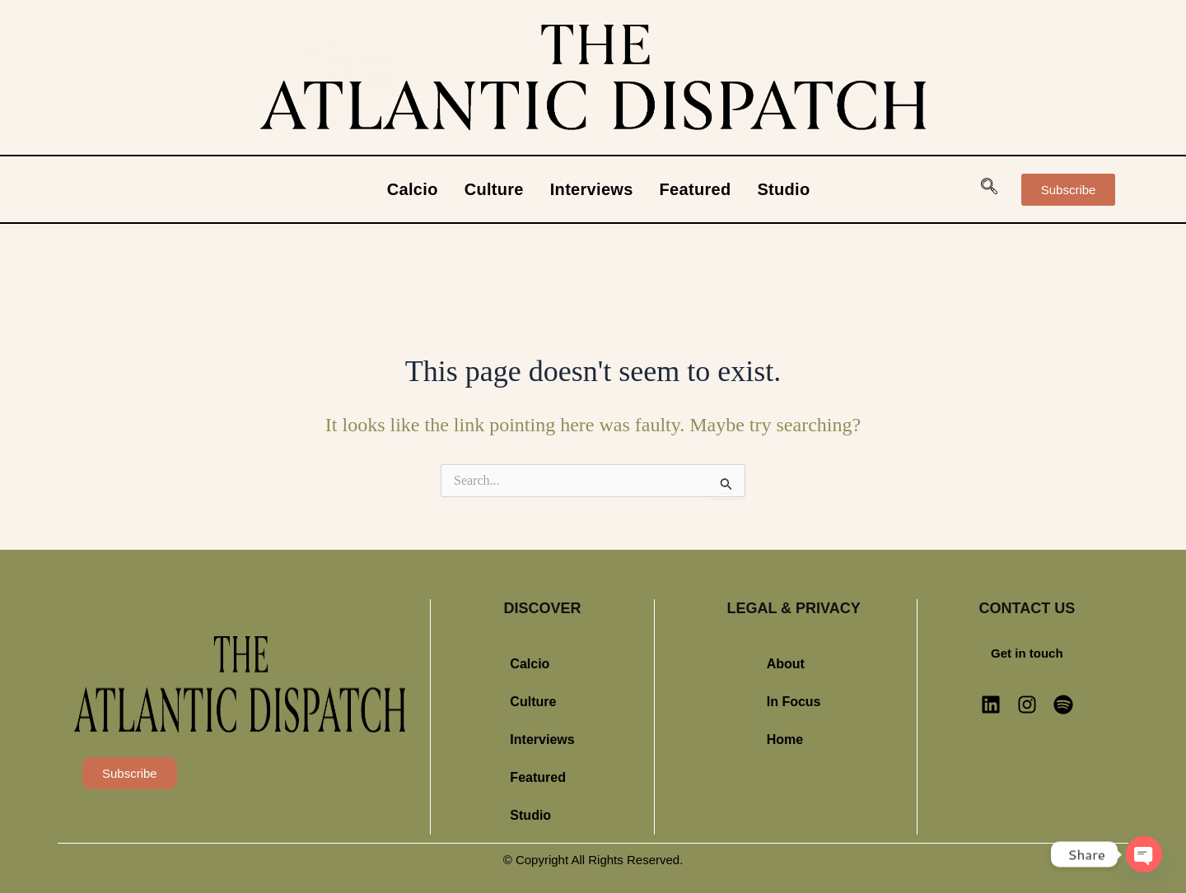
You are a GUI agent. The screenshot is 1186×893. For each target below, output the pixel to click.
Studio (783, 189)
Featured (695, 189)
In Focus (794, 702)
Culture (494, 189)
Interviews (591, 189)
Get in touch (1027, 653)
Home (785, 739)
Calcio (412, 189)
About (786, 664)
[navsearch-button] (989, 189)
